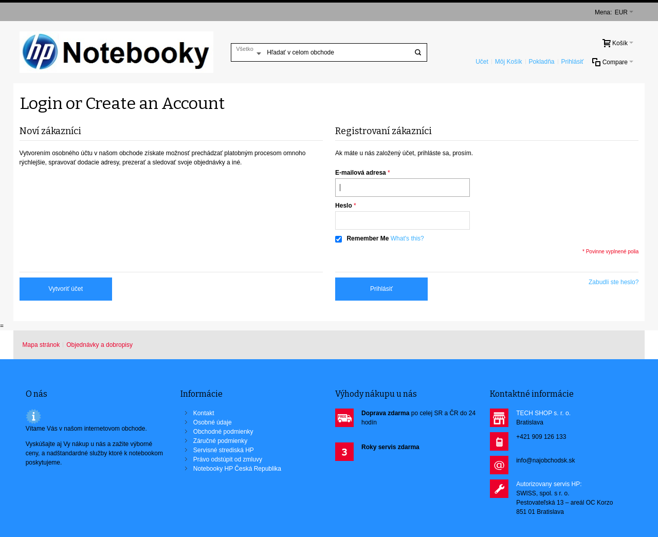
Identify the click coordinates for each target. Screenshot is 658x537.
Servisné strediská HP (223, 450)
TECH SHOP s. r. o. (543, 413)
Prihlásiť (572, 61)
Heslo (343, 205)
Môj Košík (508, 61)
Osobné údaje (212, 422)
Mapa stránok (41, 344)
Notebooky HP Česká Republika (237, 468)
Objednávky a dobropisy (99, 344)
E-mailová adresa (360, 172)
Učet (482, 61)
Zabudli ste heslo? (613, 282)
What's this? (407, 238)
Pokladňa (541, 61)
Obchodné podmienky (223, 431)
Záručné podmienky (220, 441)
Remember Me (367, 238)
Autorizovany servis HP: (548, 484)
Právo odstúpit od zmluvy (227, 459)
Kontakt (203, 413)
